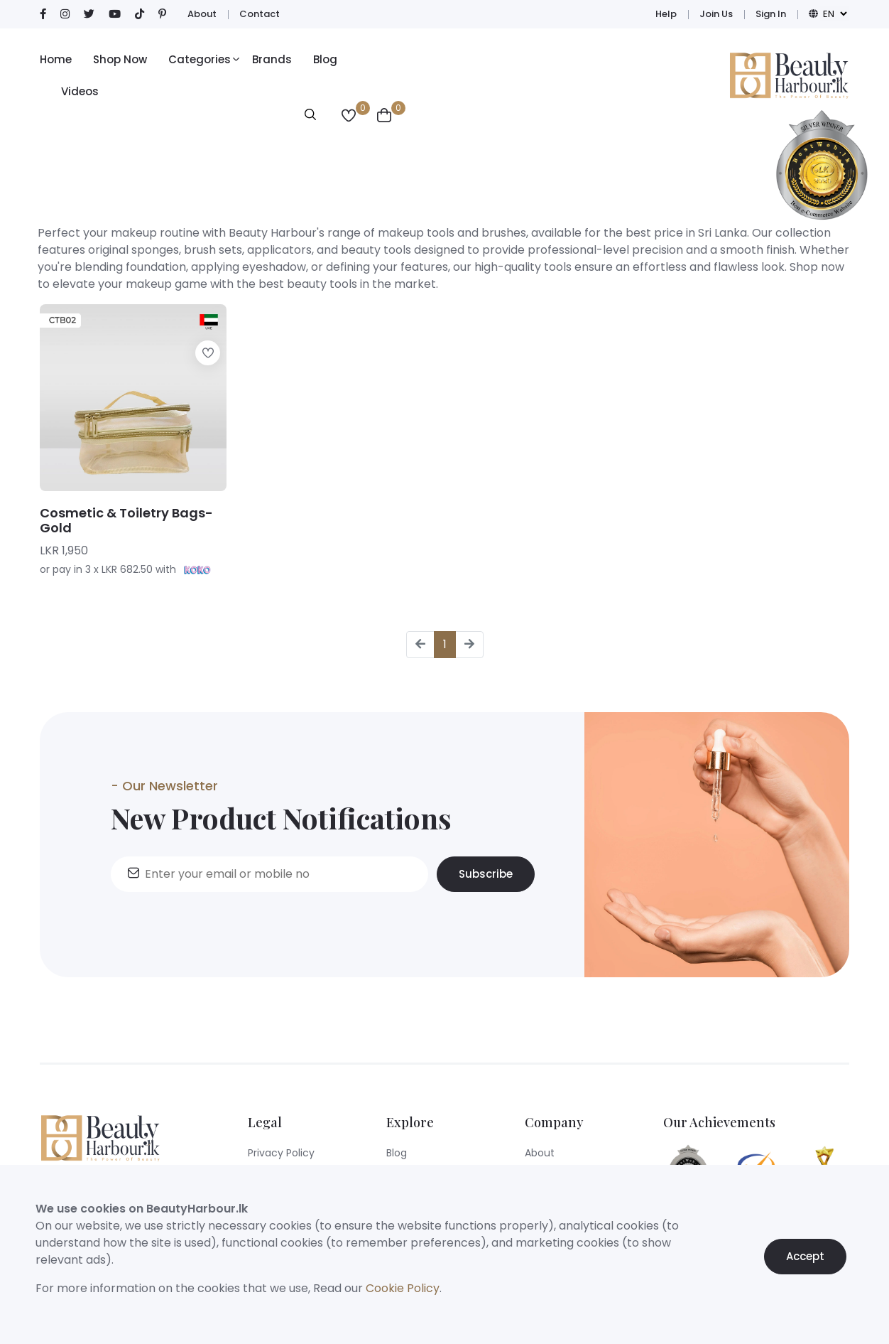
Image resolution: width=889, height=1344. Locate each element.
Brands (272, 59)
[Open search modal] (310, 116)
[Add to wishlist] (207, 352)
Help (666, 14)
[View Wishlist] (349, 117)
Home (56, 59)
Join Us (716, 14)
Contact (259, 14)
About (202, 14)
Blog (325, 59)
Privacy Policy (281, 1153)
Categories (199, 59)
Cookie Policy (403, 1288)
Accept (805, 1262)
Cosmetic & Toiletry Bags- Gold (126, 520)
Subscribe (485, 879)
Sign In (771, 14)
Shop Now (120, 59)
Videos (80, 91)
